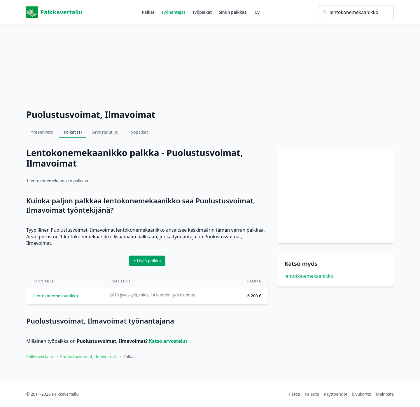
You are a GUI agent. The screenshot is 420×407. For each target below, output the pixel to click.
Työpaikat (202, 12)
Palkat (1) (73, 132)
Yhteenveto (42, 132)
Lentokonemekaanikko (55, 295)
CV (257, 12)
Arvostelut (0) (105, 132)
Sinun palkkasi (233, 12)
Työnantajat (173, 12)
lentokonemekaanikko (308, 276)
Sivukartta (361, 394)
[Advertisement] (210, 65)
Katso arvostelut (168, 341)
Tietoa (294, 394)
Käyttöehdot (335, 394)
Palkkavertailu (54, 12)
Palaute (312, 394)
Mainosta (385, 394)
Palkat (148, 12)
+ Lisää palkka (147, 260)
